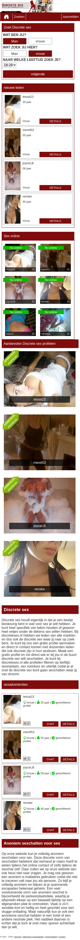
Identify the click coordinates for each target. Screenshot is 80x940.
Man (14, 41)
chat (50, 724)
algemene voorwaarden (33, 937)
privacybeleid (51, 937)
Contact (61, 937)
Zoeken (19, 16)
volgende (38, 74)
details (55, 121)
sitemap (17, 937)
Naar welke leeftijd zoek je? (32, 60)
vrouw (40, 41)
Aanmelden (71, 16)
